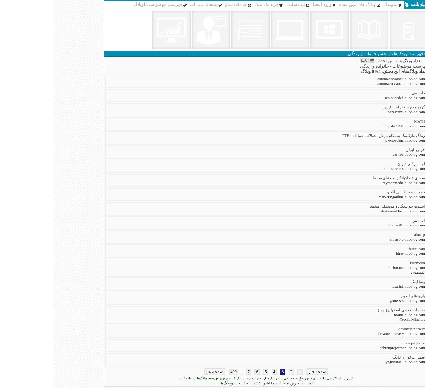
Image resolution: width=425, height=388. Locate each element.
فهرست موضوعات (356, 66)
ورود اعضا (270, 4)
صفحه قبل (263, 371)
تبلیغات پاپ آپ (152, 4)
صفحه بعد (161, 371)
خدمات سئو (184, 4)
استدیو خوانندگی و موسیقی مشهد (343, 206)
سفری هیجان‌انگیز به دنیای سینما (345, 178)
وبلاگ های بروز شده (306, 4)
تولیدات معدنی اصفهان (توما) (347, 310)
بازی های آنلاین (359, 296)
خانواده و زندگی (320, 66)
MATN (365, 121)
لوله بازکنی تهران (358, 164)
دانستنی (364, 93)
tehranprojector (359, 343)
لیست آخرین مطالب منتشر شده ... (227, 383)
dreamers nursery (358, 329)
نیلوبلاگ (339, 4)
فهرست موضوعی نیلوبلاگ (106, 4)
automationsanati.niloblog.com (347, 79)
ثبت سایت (244, 4)
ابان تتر (365, 220)
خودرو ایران (361, 149)
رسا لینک (364, 282)
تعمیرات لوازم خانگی (355, 357)
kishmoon (363, 263)
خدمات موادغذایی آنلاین (352, 192)
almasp (365, 234)
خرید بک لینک (215, 4)
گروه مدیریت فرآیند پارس (350, 107)
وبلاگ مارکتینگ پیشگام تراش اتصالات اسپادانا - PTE (330, 135)
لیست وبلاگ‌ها (179, 383)
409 (179, 371)
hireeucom (363, 248)
